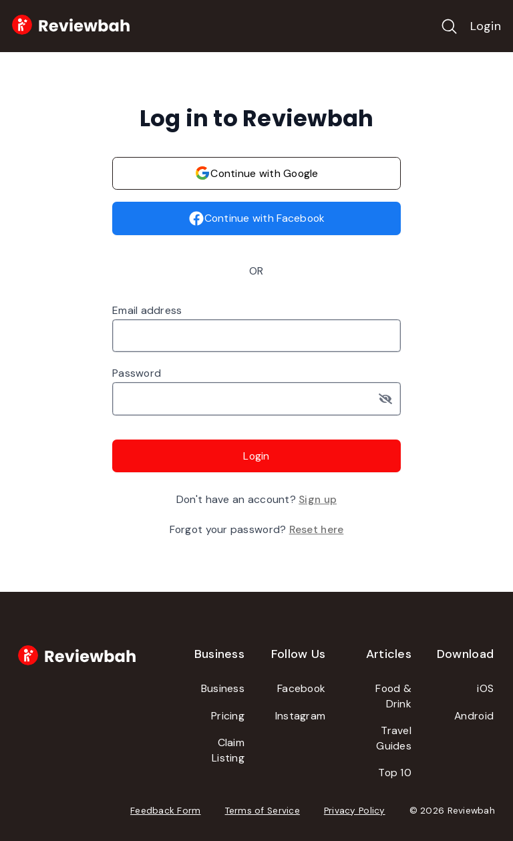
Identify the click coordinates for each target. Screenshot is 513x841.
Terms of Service (262, 810)
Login (485, 26)
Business (222, 688)
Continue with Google (256, 173)
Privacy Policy (354, 810)
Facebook (301, 688)
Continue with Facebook (256, 218)
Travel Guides (393, 738)
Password (136, 373)
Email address (147, 310)
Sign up (318, 499)
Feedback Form (165, 810)
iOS (485, 688)
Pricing (227, 716)
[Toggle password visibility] (390, 398)
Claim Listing (228, 750)
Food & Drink (393, 696)
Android (474, 716)
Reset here (316, 529)
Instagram (300, 716)
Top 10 (394, 773)
